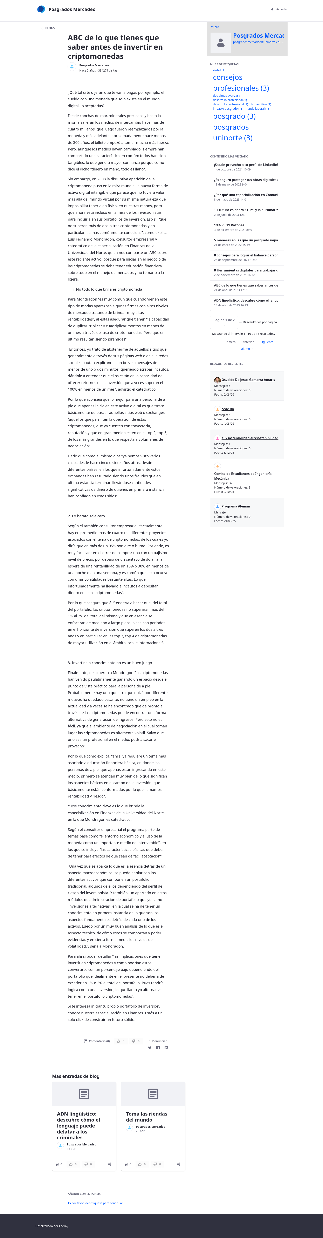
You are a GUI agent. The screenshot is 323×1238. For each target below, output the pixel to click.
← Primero (228, 342)
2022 (218, 70)
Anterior (248, 342)
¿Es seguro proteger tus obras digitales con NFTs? (246, 179)
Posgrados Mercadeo (94, 65)
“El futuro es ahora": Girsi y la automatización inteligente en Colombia (246, 210)
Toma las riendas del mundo (146, 1116)
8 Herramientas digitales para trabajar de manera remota (246, 270)
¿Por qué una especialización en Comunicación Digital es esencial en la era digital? (246, 195)
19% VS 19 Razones (229, 225)
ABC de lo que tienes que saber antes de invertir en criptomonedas (246, 285)
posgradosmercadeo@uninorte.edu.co (259, 42)
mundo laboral (257, 108)
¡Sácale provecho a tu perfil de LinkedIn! (246, 164)
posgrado (234, 116)
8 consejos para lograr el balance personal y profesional (246, 255)
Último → (247, 349)
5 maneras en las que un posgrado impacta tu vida (246, 240)
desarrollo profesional (230, 100)
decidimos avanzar (227, 95)
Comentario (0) (97, 1041)
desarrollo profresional (230, 104)
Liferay (63, 1226)
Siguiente (267, 342)
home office (261, 104)
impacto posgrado (227, 108)
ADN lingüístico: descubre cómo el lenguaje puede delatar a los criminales (78, 1125)
